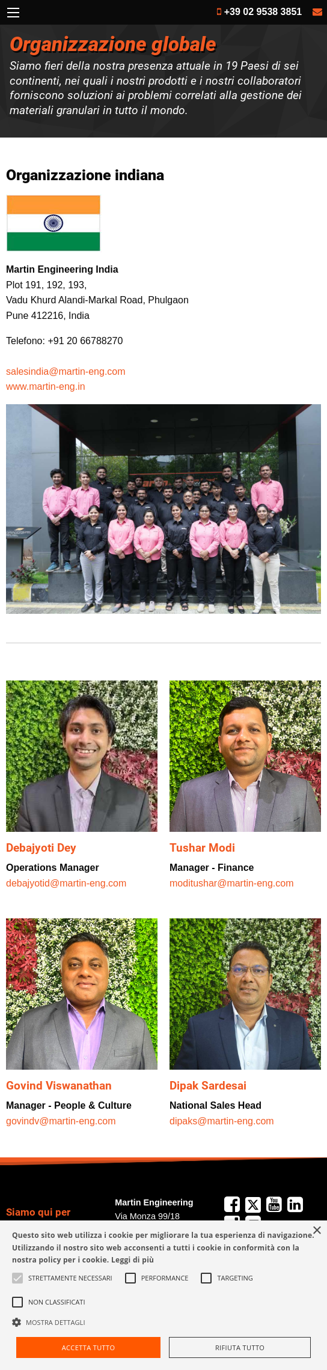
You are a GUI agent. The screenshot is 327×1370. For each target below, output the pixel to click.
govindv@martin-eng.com (61, 1121)
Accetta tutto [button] (88, 1347)
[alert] (163, 1295)
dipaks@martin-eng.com (222, 1121)
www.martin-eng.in (45, 386)
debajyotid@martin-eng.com (66, 883)
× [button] (316, 1230)
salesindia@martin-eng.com (66, 371)
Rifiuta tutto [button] (239, 1347)
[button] (163, 1322)
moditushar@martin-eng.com (232, 883)
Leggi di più (132, 1260)
